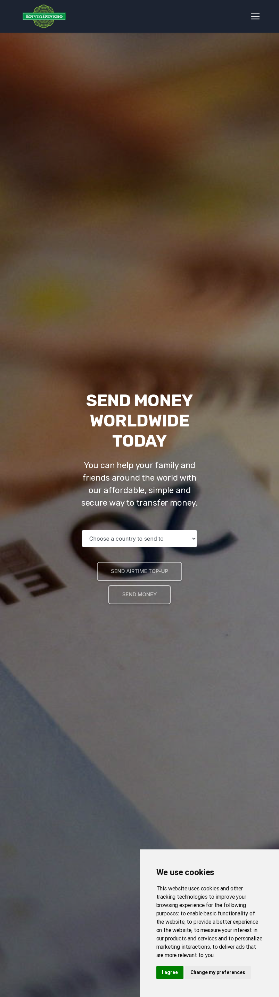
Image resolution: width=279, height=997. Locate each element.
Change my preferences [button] (217, 972)
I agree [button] (170, 972)
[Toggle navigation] (255, 17)
